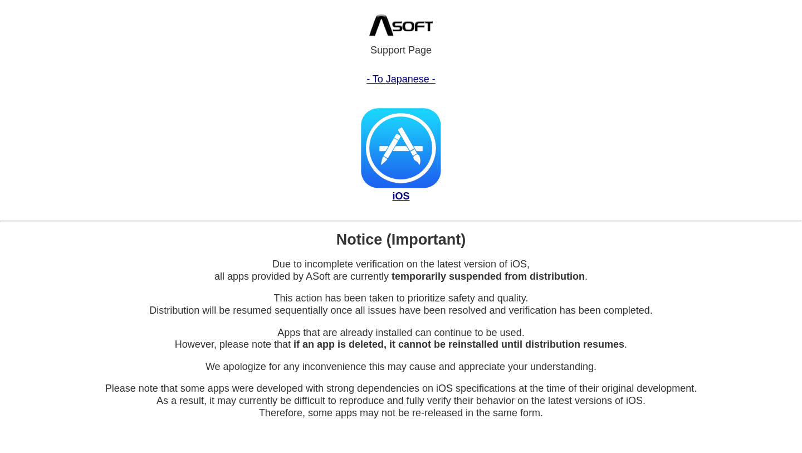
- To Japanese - (401, 79)
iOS (400, 196)
